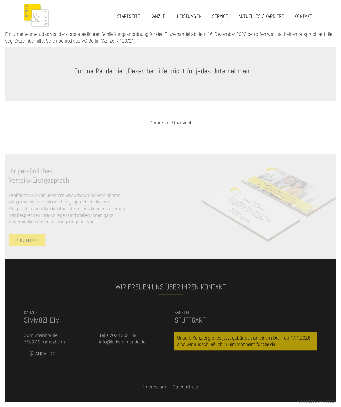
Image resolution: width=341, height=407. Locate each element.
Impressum (154, 392)
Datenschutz (185, 392)
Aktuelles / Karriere (261, 16)
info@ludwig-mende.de (122, 347)
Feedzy (329, 401)
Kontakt (303, 16)
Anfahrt (42, 359)
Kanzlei (159, 16)
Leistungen (189, 16)
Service (220, 16)
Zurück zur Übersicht (170, 122)
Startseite (128, 16)
